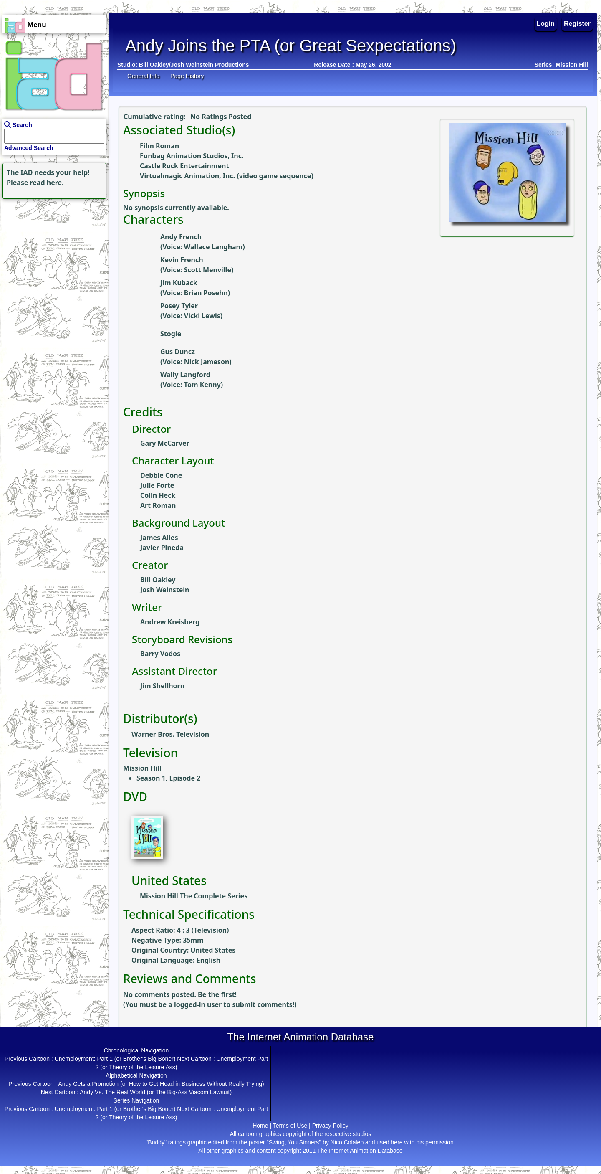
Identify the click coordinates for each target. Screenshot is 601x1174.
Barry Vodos (160, 653)
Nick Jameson (207, 361)
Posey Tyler (179, 305)
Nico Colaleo (347, 1142)
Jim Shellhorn (162, 685)
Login (546, 23)
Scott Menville (207, 269)
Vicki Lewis (202, 315)
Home (260, 1125)
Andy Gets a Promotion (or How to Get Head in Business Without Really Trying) (161, 1083)
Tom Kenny (202, 384)
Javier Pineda (162, 547)
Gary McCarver (164, 443)
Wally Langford (185, 374)
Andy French (181, 236)
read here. (47, 182)
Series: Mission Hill (561, 64)
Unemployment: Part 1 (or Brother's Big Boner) (115, 1058)
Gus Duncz (177, 351)
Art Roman (158, 505)
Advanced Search (28, 148)
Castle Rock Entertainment (184, 165)
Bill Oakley (157, 579)
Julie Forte (157, 485)
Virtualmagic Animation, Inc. (187, 175)
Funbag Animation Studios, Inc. (191, 155)
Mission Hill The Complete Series (193, 895)
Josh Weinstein (164, 589)
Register (577, 23)
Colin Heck (157, 495)
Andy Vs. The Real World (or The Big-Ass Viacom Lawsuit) (156, 1092)
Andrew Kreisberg (169, 621)
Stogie (170, 333)
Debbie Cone (161, 475)
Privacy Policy (330, 1125)
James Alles (159, 537)
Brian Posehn (206, 292)
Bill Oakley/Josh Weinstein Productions (194, 64)
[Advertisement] (52, 253)
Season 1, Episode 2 (168, 778)
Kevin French (181, 259)
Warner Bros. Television (170, 734)
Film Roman (159, 145)
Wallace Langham (213, 246)
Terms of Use (290, 1125)
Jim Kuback (178, 282)
